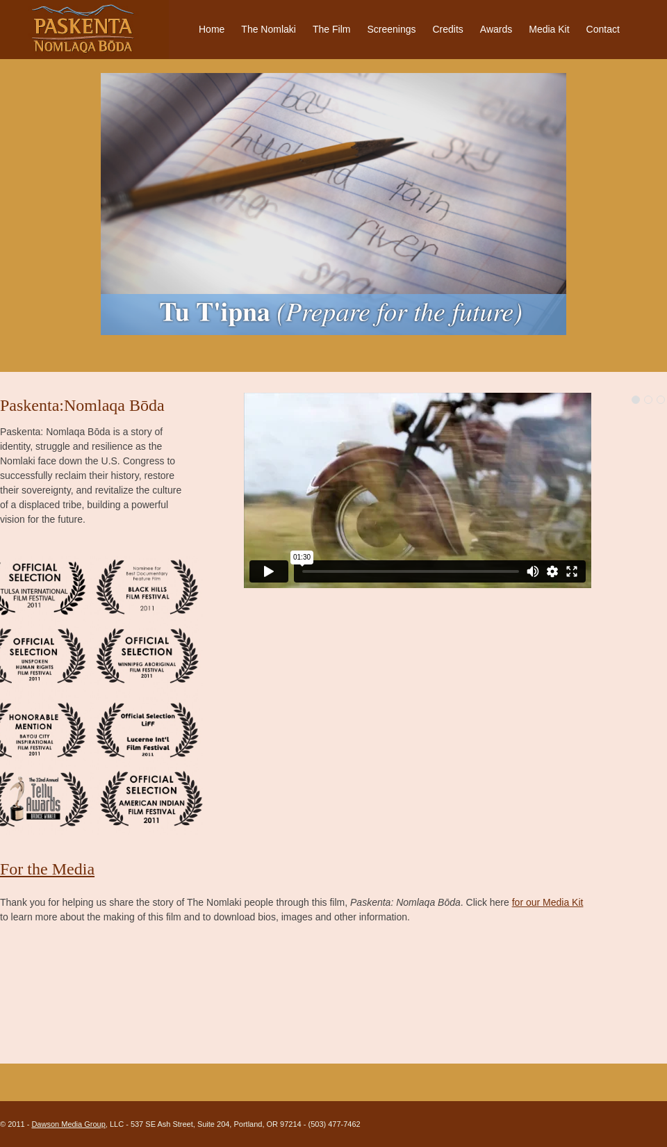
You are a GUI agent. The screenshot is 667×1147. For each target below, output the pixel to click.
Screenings (391, 29)
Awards (496, 29)
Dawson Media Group (68, 1124)
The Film (331, 29)
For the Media (47, 869)
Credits (447, 29)
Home (211, 29)
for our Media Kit (548, 902)
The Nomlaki (268, 29)
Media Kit (549, 29)
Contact (603, 29)
